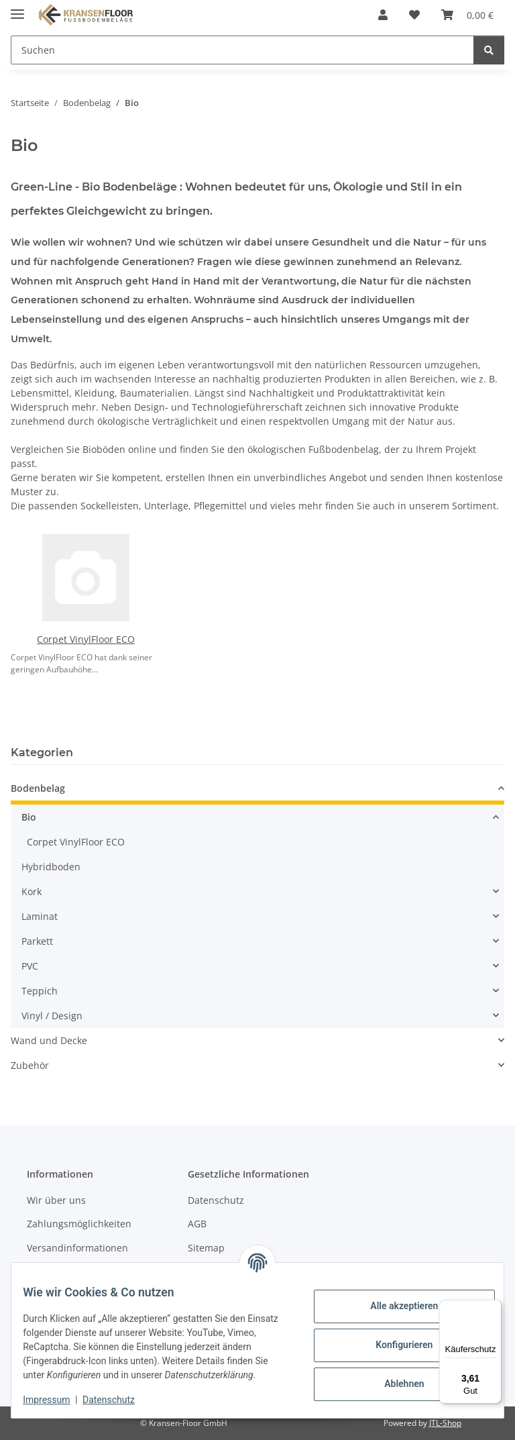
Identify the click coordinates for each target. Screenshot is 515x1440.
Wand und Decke (49, 1040)
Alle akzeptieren (394, 1299)
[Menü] (493, 1308)
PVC (29, 966)
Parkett (37, 941)
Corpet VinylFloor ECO (86, 639)
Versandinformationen (77, 1247)
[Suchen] (488, 50)
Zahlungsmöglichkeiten (79, 1223)
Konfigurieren (393, 1338)
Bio (28, 817)
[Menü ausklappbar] (17, 8)
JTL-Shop (445, 1423)
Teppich (39, 990)
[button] (382, 14)
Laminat (39, 916)
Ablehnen (394, 1377)
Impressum (56, 1399)
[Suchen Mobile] (242, 50)
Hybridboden (50, 866)
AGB (197, 1223)
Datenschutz (119, 1399)
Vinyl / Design (51, 1015)
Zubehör (30, 1065)
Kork (31, 891)
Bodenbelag (38, 788)
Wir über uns (56, 1200)
